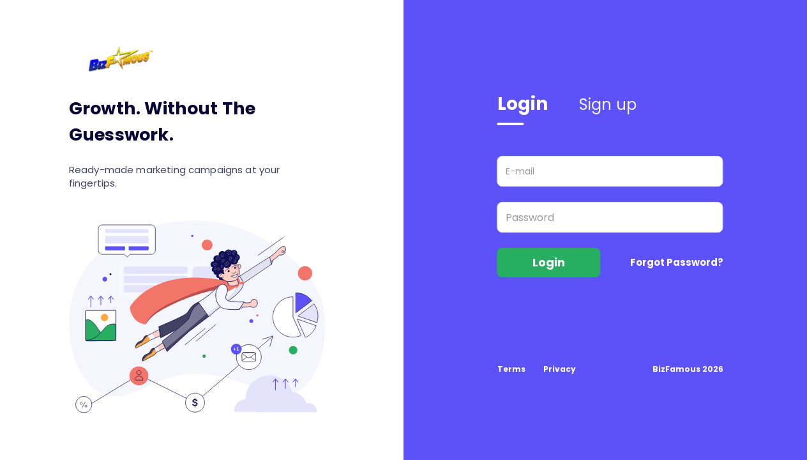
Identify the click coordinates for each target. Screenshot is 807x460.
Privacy (559, 369)
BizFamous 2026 (687, 369)
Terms (511, 369)
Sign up (608, 104)
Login (522, 103)
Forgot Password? (676, 262)
